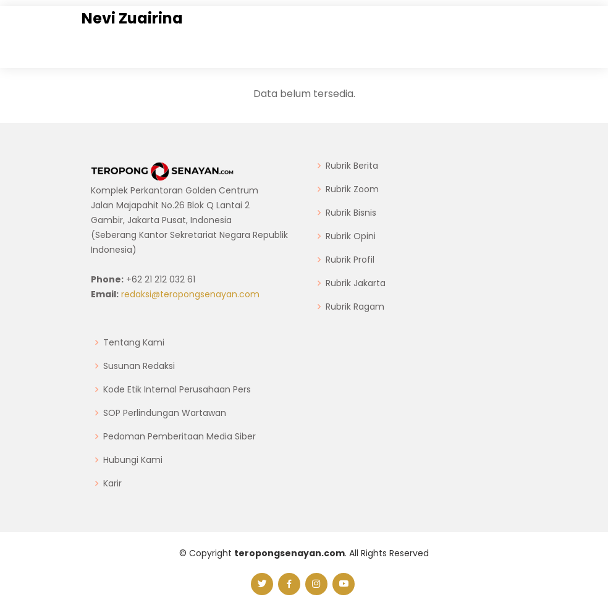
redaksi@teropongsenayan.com (190, 294)
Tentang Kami (133, 342)
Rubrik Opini (351, 236)
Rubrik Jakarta (356, 283)
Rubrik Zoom (352, 189)
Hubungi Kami (133, 459)
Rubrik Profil (350, 259)
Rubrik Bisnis (351, 212)
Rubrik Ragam (355, 306)
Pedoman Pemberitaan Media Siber (179, 436)
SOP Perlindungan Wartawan (164, 413)
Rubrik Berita (352, 165)
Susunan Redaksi (139, 366)
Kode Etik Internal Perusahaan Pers (177, 389)
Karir (112, 483)
